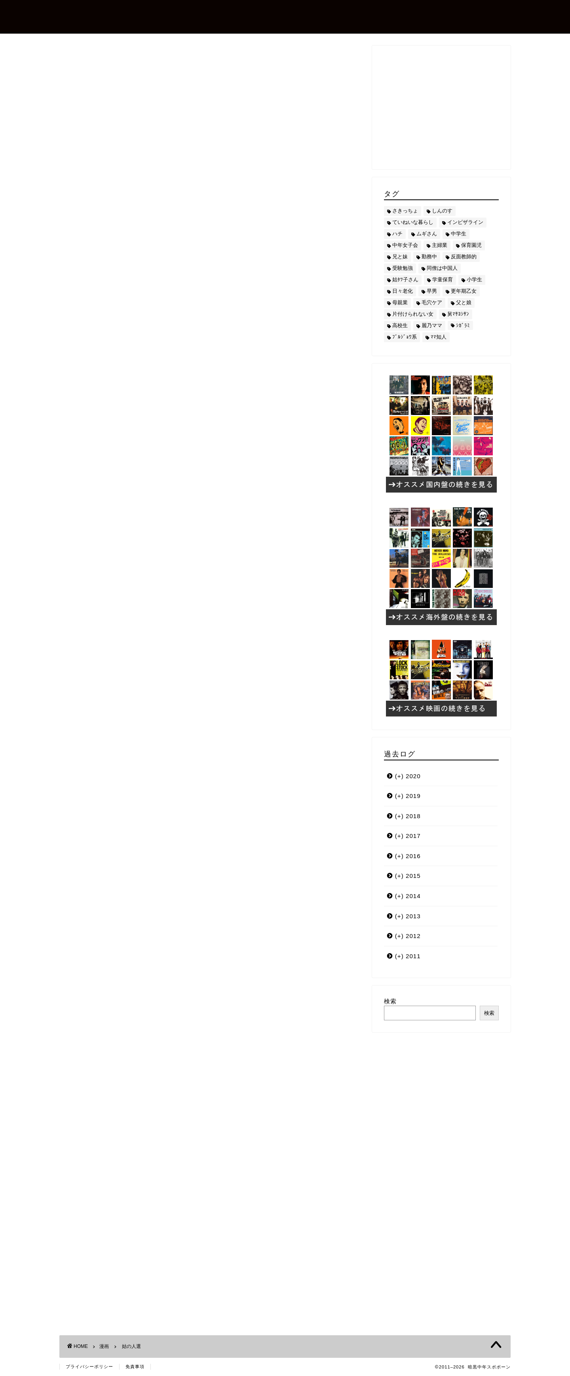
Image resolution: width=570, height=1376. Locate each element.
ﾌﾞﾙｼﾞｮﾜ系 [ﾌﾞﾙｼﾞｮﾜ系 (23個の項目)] (404, 337)
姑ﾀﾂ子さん (89, 740)
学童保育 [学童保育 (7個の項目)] (442, 279)
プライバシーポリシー (89, 1366)
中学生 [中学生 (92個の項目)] (458, 234)
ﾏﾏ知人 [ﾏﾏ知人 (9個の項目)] (438, 337)
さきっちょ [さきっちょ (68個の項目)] (405, 211)
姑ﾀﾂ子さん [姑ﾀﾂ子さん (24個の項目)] (405, 279)
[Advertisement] (209, 814)
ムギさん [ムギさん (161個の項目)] (426, 234)
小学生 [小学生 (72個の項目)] (474, 279)
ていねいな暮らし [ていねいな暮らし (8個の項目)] (412, 222)
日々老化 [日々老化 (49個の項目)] (402, 291)
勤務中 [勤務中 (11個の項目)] (429, 257)
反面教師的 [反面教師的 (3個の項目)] (464, 257)
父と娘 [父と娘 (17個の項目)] (463, 302)
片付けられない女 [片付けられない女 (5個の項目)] (412, 314)
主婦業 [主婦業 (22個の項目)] (439, 245)
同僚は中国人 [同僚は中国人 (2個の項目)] (442, 268)
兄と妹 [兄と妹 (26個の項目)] (400, 257)
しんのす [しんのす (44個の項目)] (442, 211)
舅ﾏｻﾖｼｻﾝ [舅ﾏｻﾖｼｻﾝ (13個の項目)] (458, 314)
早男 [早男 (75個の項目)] (432, 291)
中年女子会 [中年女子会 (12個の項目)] (405, 245)
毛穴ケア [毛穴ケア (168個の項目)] (432, 302)
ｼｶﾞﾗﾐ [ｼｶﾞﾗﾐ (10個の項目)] (463, 325)
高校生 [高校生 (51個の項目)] (400, 325)
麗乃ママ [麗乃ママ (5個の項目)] (432, 325)
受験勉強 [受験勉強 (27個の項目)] (402, 268)
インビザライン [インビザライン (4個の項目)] (465, 222)
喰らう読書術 (154, 642)
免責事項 (134, 1366)
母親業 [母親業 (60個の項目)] (400, 302)
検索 (390, 1001)
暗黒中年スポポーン (120, 16)
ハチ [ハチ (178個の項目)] (397, 234)
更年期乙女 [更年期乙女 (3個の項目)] (464, 291)
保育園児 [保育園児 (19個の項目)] (471, 245)
